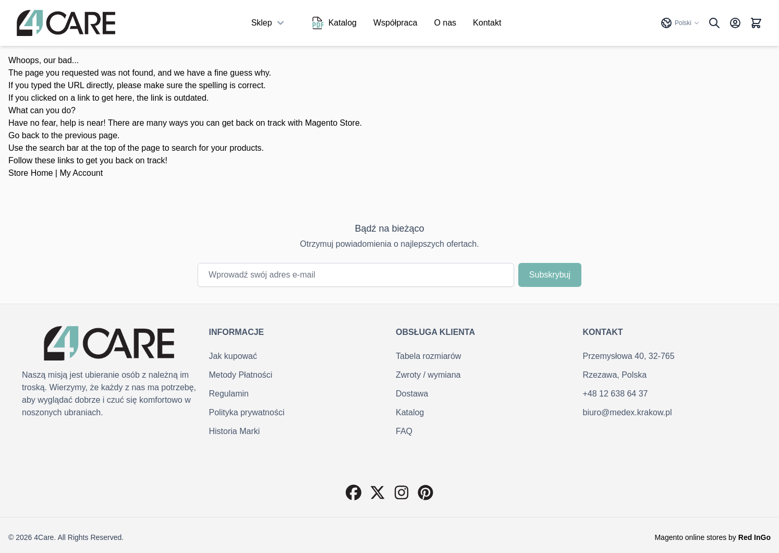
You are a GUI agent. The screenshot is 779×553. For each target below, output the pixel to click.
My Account (81, 173)
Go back (24, 135)
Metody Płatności (241, 374)
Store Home (30, 173)
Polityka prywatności (247, 412)
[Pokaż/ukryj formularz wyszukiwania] (714, 23)
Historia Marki (234, 431)
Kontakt (487, 22)
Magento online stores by (712, 537)
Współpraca (395, 22)
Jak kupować (233, 356)
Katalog (334, 23)
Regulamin (229, 393)
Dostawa (412, 393)
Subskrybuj (549, 274)
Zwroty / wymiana (428, 374)
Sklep (269, 23)
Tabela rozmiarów (428, 356)
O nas (445, 22)
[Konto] (735, 23)
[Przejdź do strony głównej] (66, 23)
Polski (680, 23)
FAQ (404, 431)
